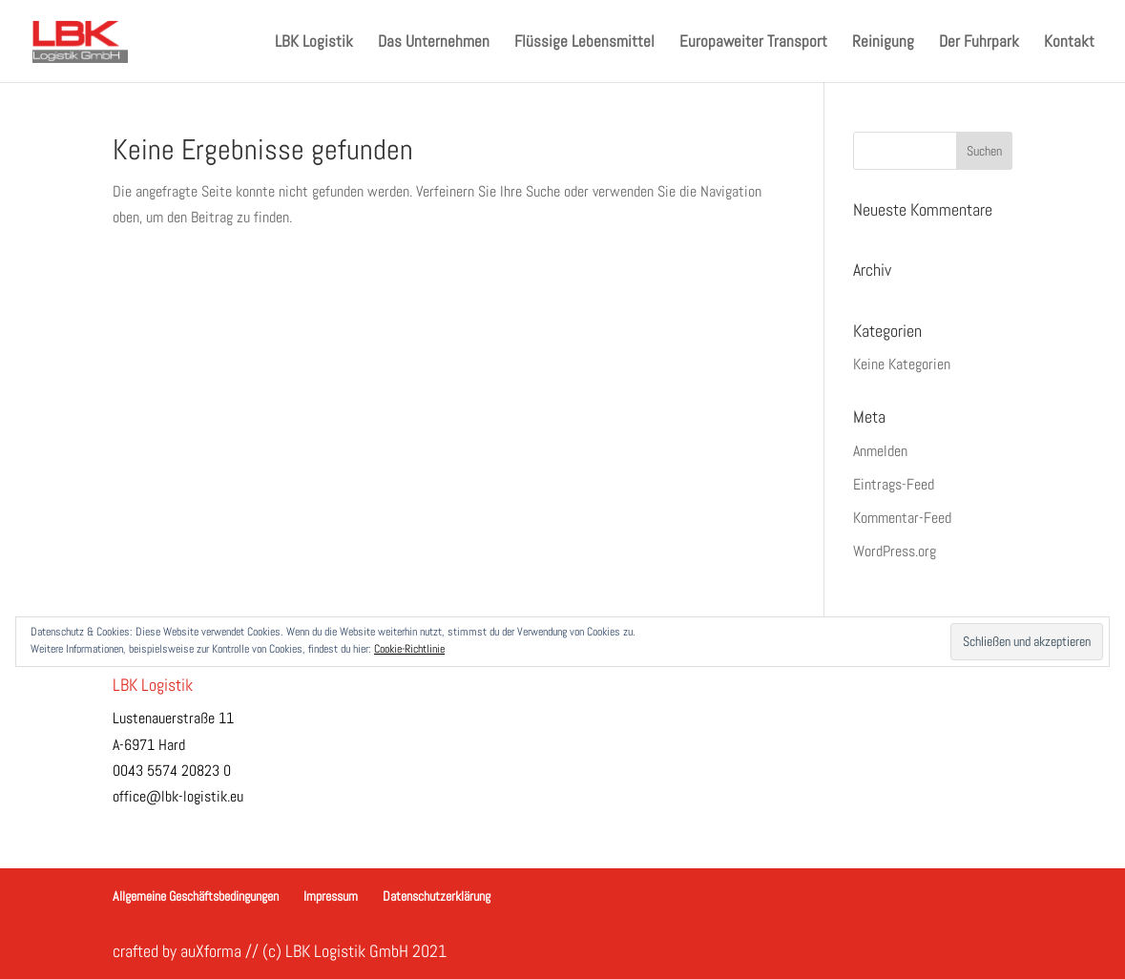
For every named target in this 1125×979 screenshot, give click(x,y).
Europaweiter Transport (753, 43)
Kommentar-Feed (902, 518)
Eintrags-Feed (893, 484)
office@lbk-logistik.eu (178, 796)
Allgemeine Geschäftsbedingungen (196, 896)
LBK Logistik (314, 43)
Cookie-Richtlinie (409, 648)
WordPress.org (894, 551)
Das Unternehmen (434, 43)
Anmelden (880, 451)
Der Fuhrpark (979, 43)
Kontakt (1069, 43)
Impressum (330, 896)
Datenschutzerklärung (436, 896)
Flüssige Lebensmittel (584, 43)
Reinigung (883, 43)
